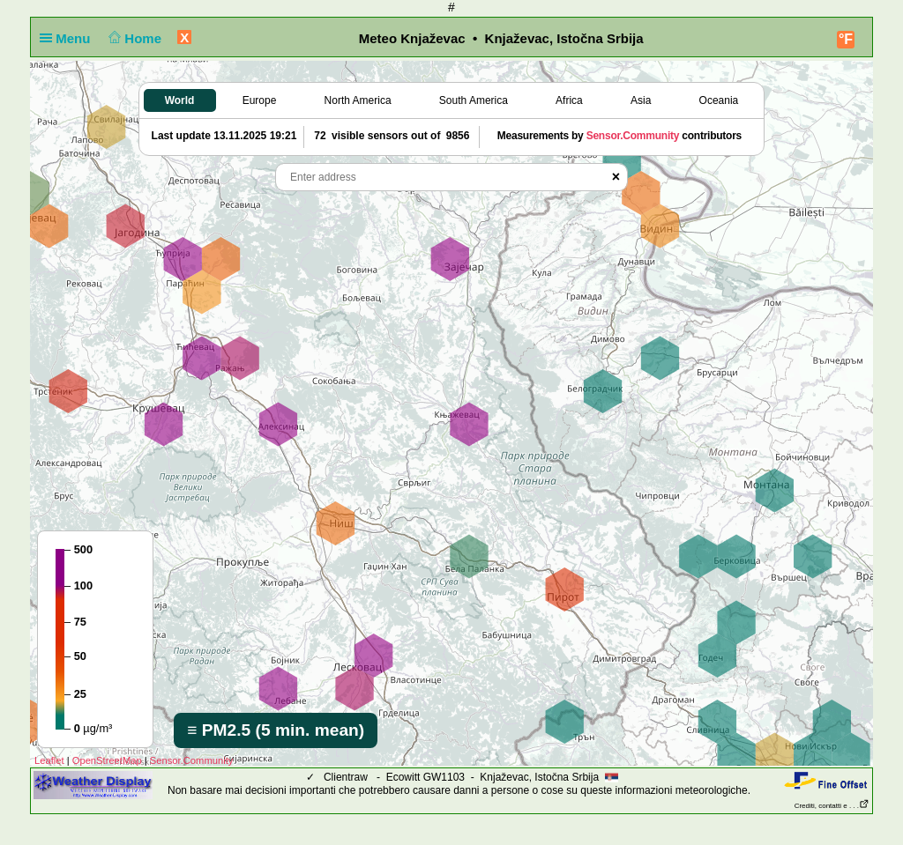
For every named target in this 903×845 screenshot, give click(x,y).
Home (133, 38)
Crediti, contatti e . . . (832, 806)
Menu (69, 38)
